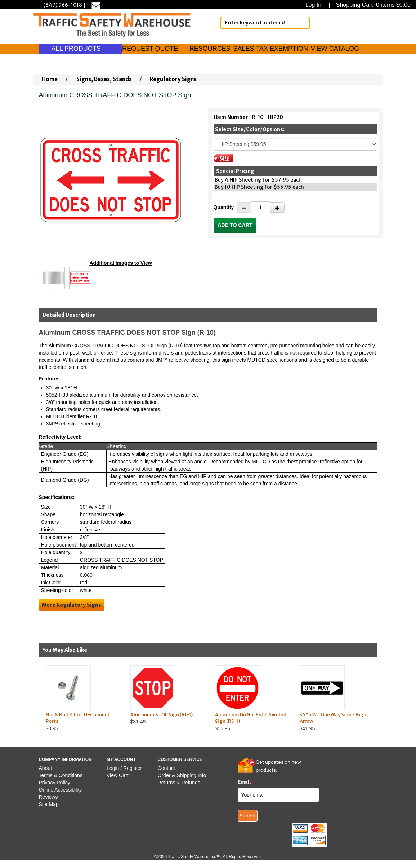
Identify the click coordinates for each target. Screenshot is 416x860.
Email (246, 782)
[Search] (303, 23)
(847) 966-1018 (62, 5)
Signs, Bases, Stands (104, 79)
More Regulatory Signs (71, 605)
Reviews (48, 797)
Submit (248, 815)
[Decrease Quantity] (244, 207)
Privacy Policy (54, 782)
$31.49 (165, 695)
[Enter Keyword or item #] (265, 23)
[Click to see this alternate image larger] (54, 278)
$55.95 (250, 698)
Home (50, 79)
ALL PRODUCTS (80, 48)
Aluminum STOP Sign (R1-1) (161, 715)
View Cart (117, 775)
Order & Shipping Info (182, 775)
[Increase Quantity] (277, 207)
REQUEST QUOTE (150, 48)
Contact (166, 768)
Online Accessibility (60, 790)
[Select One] (295, 144)
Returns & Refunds (179, 782)
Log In (315, 5)
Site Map (49, 804)
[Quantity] (260, 207)
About (45, 768)
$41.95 (335, 698)
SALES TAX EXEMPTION (270, 48)
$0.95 (81, 698)
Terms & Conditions (60, 775)
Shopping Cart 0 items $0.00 (372, 5)
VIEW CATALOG (335, 48)
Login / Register (124, 768)
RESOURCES (210, 48)
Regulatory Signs (173, 79)
